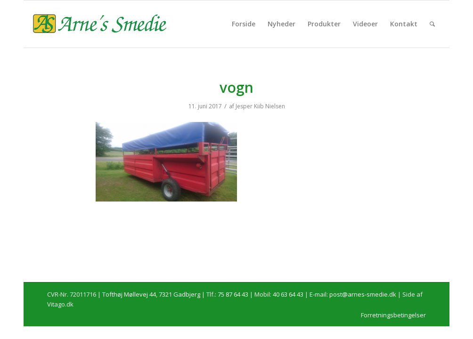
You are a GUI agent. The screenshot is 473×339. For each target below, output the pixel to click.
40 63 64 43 (288, 294)
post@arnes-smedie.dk (362, 294)
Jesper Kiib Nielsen (260, 106)
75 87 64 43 (233, 294)
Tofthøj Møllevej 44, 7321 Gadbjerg (151, 294)
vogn (236, 87)
